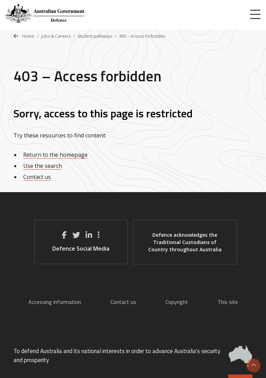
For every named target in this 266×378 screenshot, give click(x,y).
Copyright (177, 302)
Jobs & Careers (56, 36)
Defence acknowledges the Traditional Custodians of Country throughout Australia (185, 242)
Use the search (42, 166)
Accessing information (54, 302)
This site (228, 302)
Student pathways (95, 36)
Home (24, 36)
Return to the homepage (55, 155)
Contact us (37, 177)
